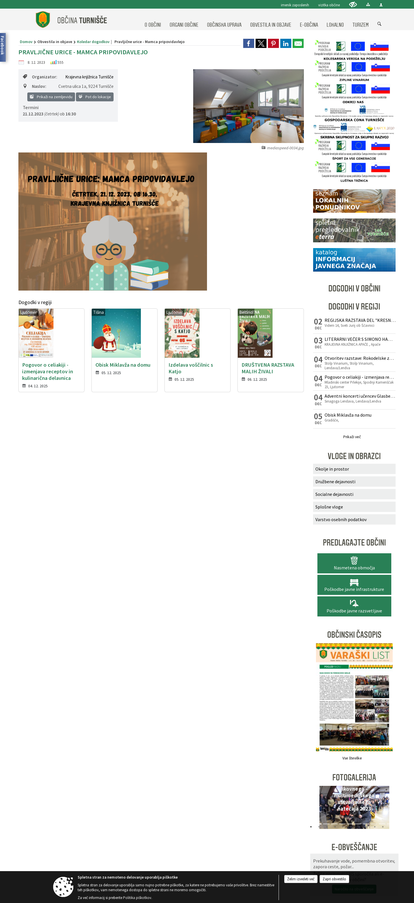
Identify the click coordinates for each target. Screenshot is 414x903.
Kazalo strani (307, 554)
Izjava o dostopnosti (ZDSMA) (229, 554)
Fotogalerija (354, 777)
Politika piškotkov (274, 554)
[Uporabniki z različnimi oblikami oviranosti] (353, 4)
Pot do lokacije (94, 96)
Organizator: (40, 77)
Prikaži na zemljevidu (51, 96)
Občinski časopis (354, 634)
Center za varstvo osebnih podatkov (171, 554)
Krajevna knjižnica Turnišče (89, 77)
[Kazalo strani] (368, 4)
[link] (248, 43)
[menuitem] (152, 19)
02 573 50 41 (54, 505)
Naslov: (34, 86)
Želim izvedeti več (301, 879)
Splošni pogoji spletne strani (113, 554)
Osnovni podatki (58, 469)
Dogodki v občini (354, 288)
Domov (26, 41)
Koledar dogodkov (93, 41)
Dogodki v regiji (354, 306)
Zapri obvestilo (334, 879)
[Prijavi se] (342, 531)
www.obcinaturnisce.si (56, 521)
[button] (319, 809)
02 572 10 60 (54, 499)
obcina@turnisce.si (55, 515)
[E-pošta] (296, 531)
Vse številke (352, 758)
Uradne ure (167, 469)
